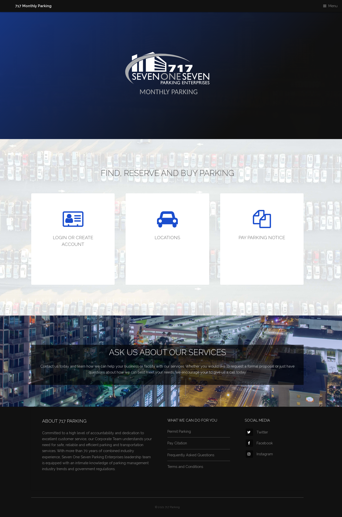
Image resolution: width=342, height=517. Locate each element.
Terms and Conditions (185, 466)
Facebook (259, 443)
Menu (333, 6)
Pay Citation (177, 443)
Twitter (257, 432)
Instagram (259, 454)
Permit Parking (179, 431)
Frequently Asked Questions (190, 455)
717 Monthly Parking (33, 6)
